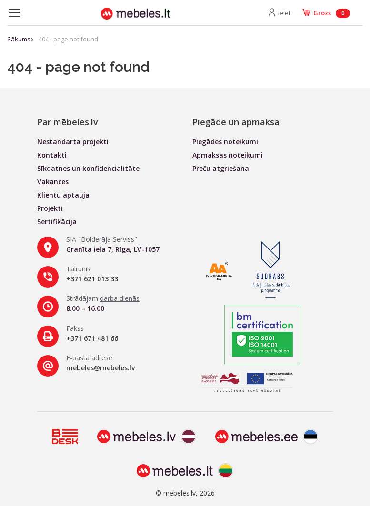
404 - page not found (68, 39)
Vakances (53, 181)
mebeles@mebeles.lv (100, 367)
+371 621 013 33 (92, 278)
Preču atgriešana (220, 168)
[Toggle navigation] (14, 13)
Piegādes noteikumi (225, 141)
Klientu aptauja (63, 194)
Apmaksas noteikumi (227, 154)
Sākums (18, 39)
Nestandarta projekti (73, 141)
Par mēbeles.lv (67, 122)
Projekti (50, 208)
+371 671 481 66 (92, 338)
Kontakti (52, 154)
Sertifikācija (57, 221)
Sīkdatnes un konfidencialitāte (88, 168)
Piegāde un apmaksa (236, 122)
